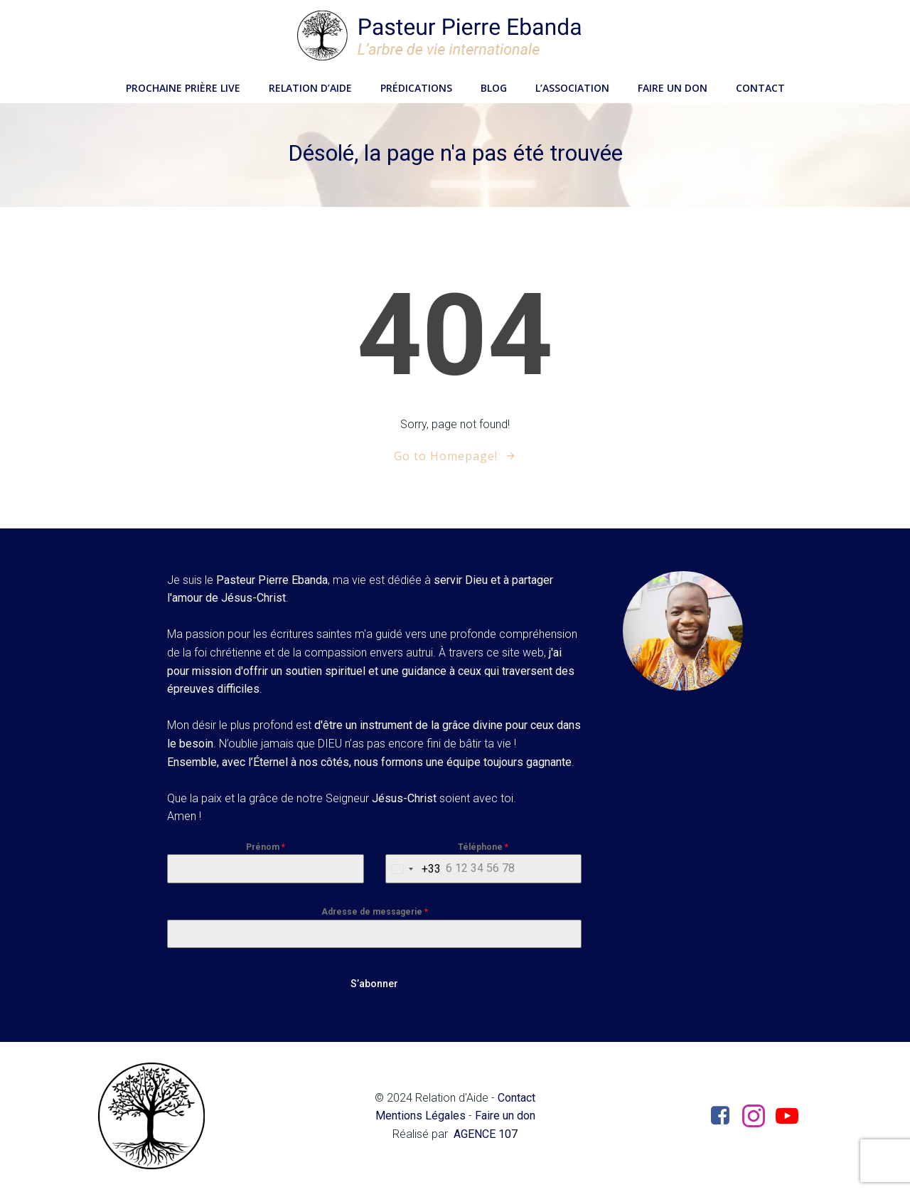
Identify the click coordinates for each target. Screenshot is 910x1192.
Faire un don (672, 85)
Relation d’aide (310, 85)
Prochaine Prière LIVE (183, 85)
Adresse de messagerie (374, 914)
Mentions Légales (420, 1117)
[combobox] (413, 871)
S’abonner (374, 985)
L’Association (572, 85)
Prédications (416, 85)
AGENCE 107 (486, 1135)
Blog (494, 85)
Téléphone (483, 849)
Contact (760, 85)
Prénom (266, 849)
